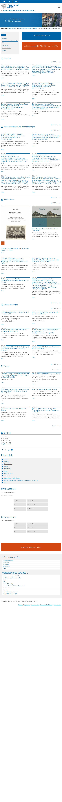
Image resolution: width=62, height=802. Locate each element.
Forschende (6, 564)
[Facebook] (2, 449)
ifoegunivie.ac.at (6, 444)
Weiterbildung (6, 566)
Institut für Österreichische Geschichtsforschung (19, 10)
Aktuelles (4, 38)
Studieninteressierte (8, 560)
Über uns (6, 459)
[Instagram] (11, 449)
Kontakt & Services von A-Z (10, 594)
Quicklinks (16, 1)
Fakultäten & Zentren (8, 588)
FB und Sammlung (8, 464)
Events (5, 471)
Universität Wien (12, 28)
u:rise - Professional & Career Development (14, 586)
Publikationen (5, 45)
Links (5, 483)
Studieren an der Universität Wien (11, 576)
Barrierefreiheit (35, 605)
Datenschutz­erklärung (46, 605)
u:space (5, 580)
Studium (6, 466)
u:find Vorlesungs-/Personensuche (12, 578)
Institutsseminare (8, 473)
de (3, 1)
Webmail (5, 590)
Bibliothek (5, 582)
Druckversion (57, 605)
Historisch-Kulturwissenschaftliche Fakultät (27, 28)
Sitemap (20, 605)
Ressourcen (7, 475)
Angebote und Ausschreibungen (12, 478)
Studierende (6, 562)
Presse (4, 50)
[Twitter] (5, 449)
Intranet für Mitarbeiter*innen (10, 592)
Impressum (27, 605)
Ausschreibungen (6, 48)
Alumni (4, 568)
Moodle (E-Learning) (8, 584)
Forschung (6, 461)
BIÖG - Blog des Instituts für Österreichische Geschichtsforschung (21, 480)
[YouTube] (8, 449)
